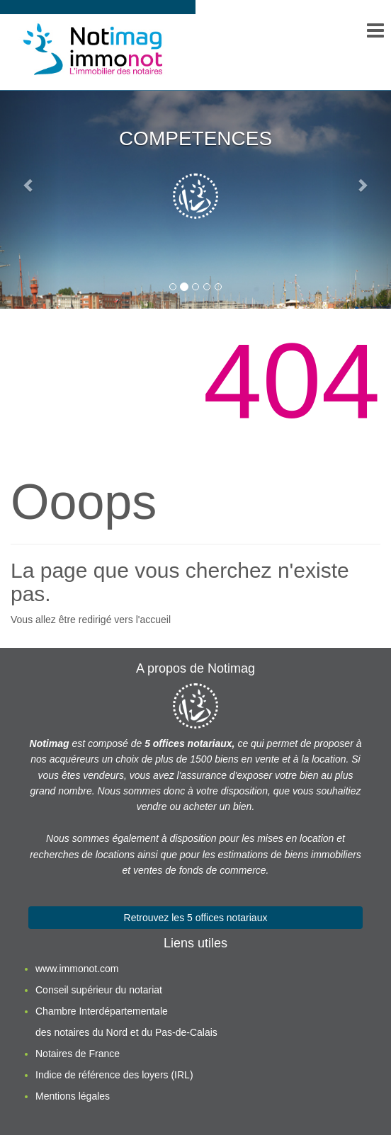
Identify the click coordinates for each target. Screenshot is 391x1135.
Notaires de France (77, 1053)
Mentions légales (72, 1096)
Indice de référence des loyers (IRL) (114, 1074)
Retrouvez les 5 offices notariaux (196, 917)
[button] (29, 185)
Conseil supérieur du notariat (98, 990)
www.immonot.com (76, 968)
